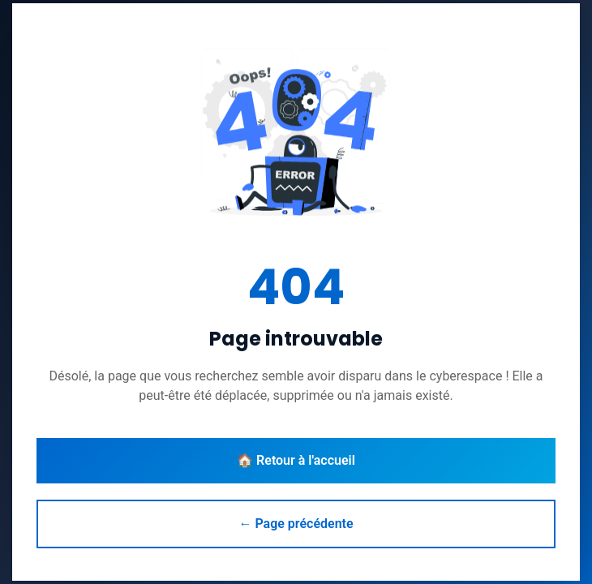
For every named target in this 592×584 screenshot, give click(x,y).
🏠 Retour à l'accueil (296, 460)
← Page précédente (295, 523)
